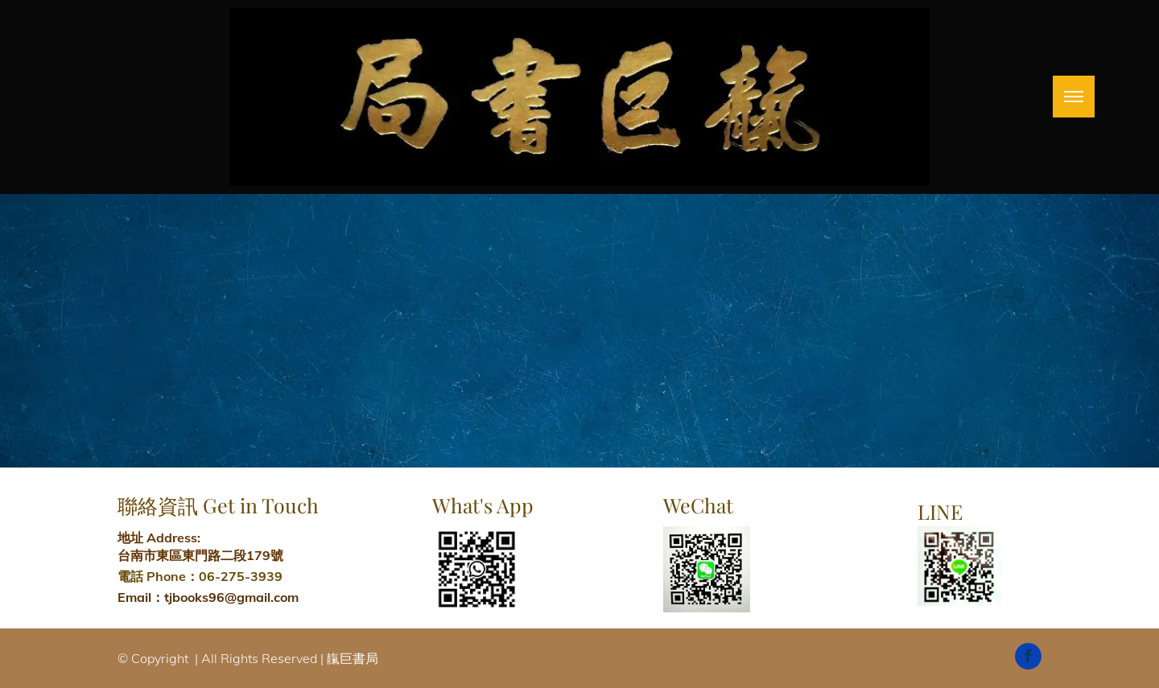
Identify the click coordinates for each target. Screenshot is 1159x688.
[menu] (1074, 96)
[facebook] (1028, 658)
